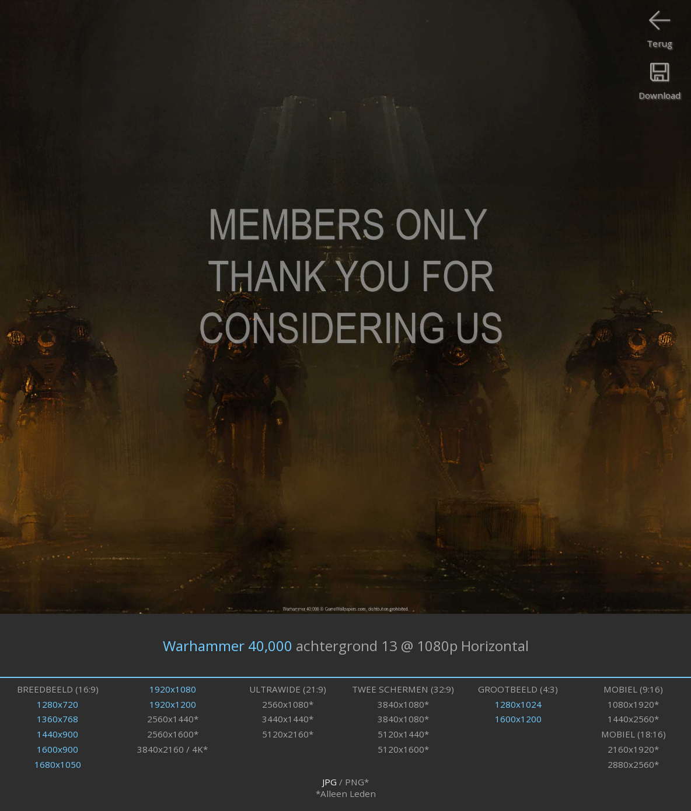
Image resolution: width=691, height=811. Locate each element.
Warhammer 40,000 (227, 645)
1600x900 (57, 749)
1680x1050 (57, 764)
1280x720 (57, 704)
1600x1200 (518, 719)
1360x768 (57, 719)
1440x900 (57, 734)
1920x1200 (172, 704)
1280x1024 (518, 704)
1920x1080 (172, 689)
